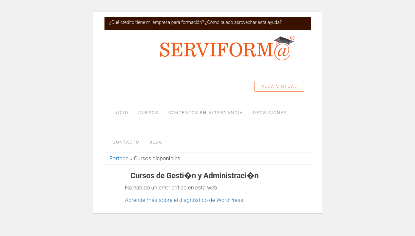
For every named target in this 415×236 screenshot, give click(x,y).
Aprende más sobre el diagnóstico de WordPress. (185, 200)
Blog (155, 142)
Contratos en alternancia (205, 112)
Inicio (121, 112)
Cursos (148, 112)
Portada (119, 158)
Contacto (126, 142)
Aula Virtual (279, 86)
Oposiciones (270, 112)
